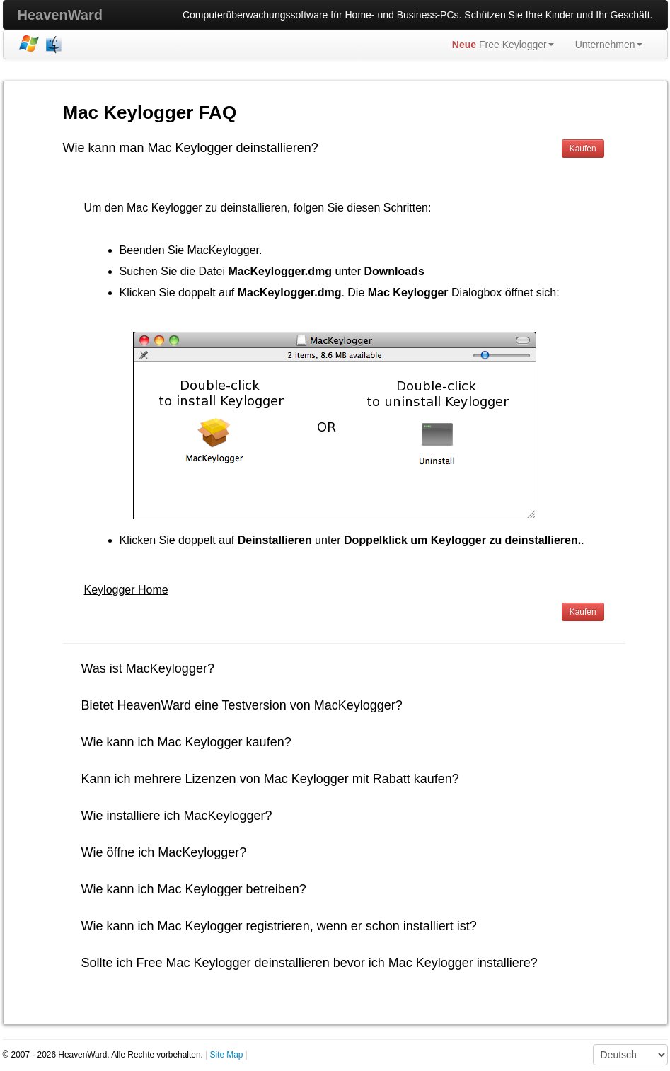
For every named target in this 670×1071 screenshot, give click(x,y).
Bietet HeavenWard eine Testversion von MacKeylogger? (242, 705)
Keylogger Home (126, 590)
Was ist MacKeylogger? (147, 668)
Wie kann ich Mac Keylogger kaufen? (186, 742)
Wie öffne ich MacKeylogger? (164, 852)
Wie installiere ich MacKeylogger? (176, 816)
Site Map (226, 1055)
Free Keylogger (503, 44)
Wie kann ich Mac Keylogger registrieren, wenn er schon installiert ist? (279, 926)
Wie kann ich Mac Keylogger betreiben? (193, 889)
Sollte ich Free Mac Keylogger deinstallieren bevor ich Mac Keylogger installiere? (309, 963)
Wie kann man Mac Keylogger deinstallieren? (190, 148)
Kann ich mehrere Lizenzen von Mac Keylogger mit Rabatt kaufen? (270, 779)
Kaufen (583, 149)
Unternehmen (608, 44)
